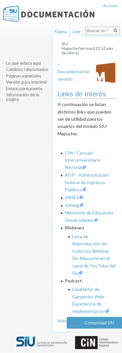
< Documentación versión (74, 71)
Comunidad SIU (99, 322)
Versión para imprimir (26, 82)
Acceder (110, 5)
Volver (64, 320)
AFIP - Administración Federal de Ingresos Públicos (87, 182)
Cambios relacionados (27, 69)
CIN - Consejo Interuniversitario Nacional (83, 160)
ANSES (72, 197)
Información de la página (22, 97)
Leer (77, 31)
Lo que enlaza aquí (23, 63)
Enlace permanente (24, 88)
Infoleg (72, 205)
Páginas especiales (23, 75)
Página (60, 31)
